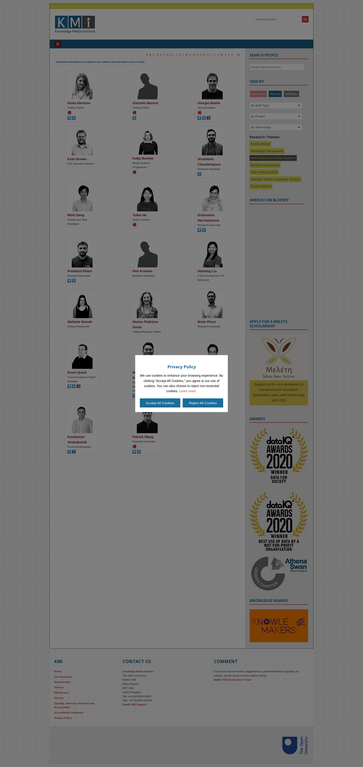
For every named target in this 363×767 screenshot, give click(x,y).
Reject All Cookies (203, 403)
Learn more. (188, 391)
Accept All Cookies (160, 403)
